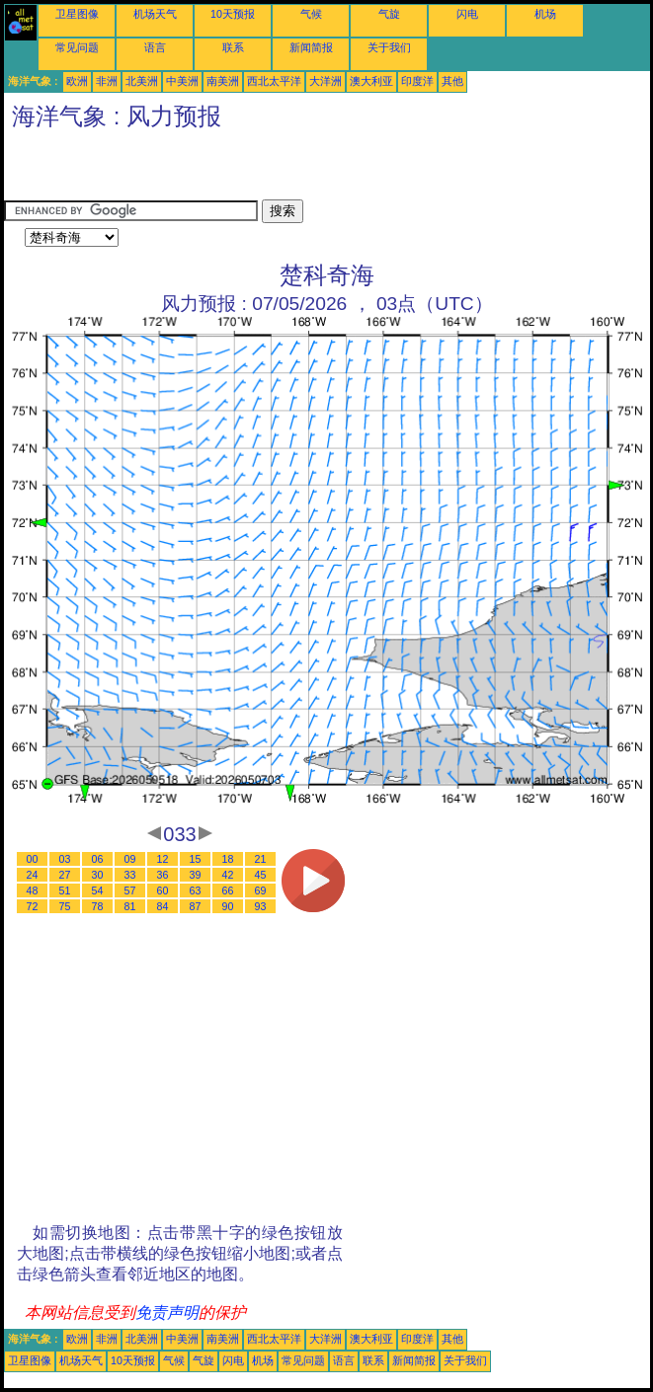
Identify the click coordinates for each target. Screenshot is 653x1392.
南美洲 (222, 81)
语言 (155, 47)
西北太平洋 (274, 81)
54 (98, 890)
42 (228, 875)
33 (130, 875)
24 (33, 875)
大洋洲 (325, 81)
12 (163, 859)
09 (130, 859)
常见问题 (77, 47)
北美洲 (141, 81)
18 (228, 859)
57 (130, 890)
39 (196, 875)
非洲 (107, 81)
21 (261, 859)
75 (65, 906)
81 (130, 906)
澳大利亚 (371, 81)
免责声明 (167, 1312)
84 (163, 906)
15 (196, 859)
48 (33, 890)
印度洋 (417, 81)
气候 (311, 14)
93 (261, 906)
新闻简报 (311, 47)
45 (261, 875)
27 (65, 875)
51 (65, 890)
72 (33, 906)
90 (228, 906)
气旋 (389, 14)
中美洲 (182, 81)
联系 (233, 47)
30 (98, 875)
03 (65, 859)
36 (163, 875)
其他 (452, 81)
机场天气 (155, 14)
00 (33, 859)
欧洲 (77, 81)
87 (196, 906)
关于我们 (389, 47)
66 (228, 890)
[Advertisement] (235, 169)
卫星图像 (77, 14)
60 (163, 890)
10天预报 (232, 14)
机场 (545, 14)
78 (98, 906)
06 (98, 859)
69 (261, 890)
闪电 (467, 14)
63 (196, 890)
